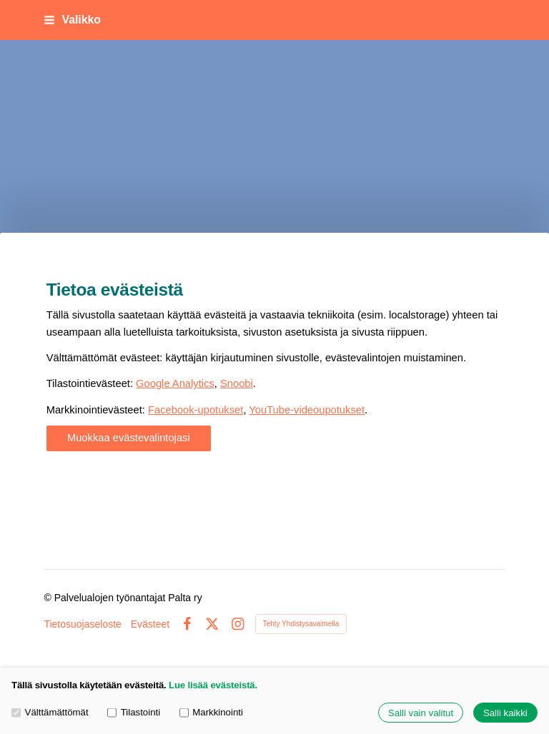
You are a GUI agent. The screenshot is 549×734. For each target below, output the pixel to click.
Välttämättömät (50, 713)
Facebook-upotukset (195, 410)
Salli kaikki (505, 713)
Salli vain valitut (420, 713)
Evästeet (150, 624)
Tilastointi (133, 713)
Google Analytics (175, 383)
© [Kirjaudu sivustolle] (49, 597)
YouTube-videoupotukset (307, 410)
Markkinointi (211, 713)
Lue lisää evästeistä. (213, 685)
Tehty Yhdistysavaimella (301, 624)
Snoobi (236, 383)
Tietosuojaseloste (82, 624)
